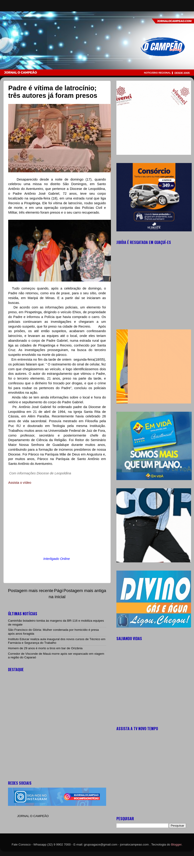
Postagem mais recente (30, 590)
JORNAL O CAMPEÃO (33, 816)
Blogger (176, 844)
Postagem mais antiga (84, 590)
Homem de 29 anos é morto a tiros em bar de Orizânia (45, 648)
